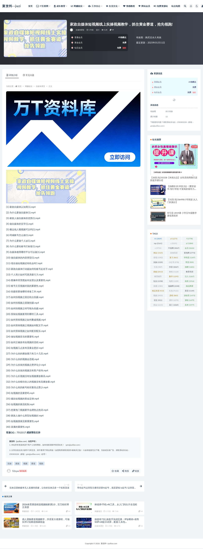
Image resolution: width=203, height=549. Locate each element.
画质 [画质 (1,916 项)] (189, 281)
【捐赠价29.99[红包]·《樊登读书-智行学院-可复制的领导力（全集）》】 (181, 189)
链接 (135, 471)
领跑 (41, 463)
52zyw (17, 471)
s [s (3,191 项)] (173, 243)
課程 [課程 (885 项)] (174, 295)
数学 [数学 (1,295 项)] (173, 276)
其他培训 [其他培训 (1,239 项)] (174, 253)
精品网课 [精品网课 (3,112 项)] (189, 286)
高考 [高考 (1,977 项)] (189, 305)
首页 (20, 86)
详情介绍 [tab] (12, 75)
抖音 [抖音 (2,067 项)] (173, 267)
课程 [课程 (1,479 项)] (189, 300)
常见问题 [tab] (28, 75)
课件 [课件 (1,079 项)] (173, 300)
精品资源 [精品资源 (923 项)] (158, 291)
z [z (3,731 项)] (158, 248)
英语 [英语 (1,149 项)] (189, 291)
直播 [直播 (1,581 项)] (158, 286)
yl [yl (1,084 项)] (189, 243)
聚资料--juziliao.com (109, 544)
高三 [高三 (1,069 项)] (173, 305)
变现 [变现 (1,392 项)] (158, 257)
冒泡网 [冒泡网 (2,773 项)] (189, 253)
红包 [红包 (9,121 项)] (173, 291)
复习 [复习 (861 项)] (174, 257)
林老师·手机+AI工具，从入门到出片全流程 (116, 505)
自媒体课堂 (80, 30)
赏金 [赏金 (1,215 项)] (158, 305)
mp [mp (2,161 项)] (158, 243)
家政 (17, 463)
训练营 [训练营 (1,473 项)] (189, 295)
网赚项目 (25, 512)
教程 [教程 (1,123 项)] (173, 272)
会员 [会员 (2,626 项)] (189, 248)
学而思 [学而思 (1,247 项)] (189, 257)
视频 (25, 463)
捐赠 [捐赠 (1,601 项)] (189, 267)
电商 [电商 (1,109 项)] (173, 281)
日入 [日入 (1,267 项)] (189, 276)
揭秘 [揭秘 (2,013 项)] (158, 272)
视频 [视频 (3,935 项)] (158, 295)
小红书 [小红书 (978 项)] (174, 262)
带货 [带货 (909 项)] (189, 262)
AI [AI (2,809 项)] (158, 238)
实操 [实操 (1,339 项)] (158, 262)
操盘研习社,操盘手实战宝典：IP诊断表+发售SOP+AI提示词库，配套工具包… (117, 521)
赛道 (33, 463)
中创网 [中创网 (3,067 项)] (173, 248)
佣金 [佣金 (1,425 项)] (158, 253)
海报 (125, 471)
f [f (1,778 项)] (189, 238)
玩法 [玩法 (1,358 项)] (158, 281)
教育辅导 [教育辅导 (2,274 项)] (158, 277)
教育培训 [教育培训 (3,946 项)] (189, 272)
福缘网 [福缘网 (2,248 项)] (173, 286)
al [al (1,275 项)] (173, 238)
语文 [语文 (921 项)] (158, 300)
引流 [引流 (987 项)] (158, 267)
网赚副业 (28, 86)
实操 (9, 463)
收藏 (115, 471)
